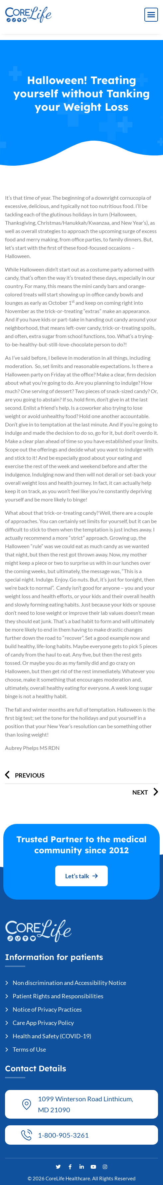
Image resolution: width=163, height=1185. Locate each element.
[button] (151, 15)
